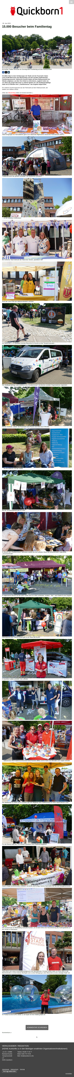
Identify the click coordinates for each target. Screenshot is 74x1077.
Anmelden (69, 1073)
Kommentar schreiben (37, 1027)
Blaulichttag (12, 92)
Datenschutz (14, 1069)
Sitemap (22, 1069)
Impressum (5, 1069)
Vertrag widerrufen (9, 1071)
